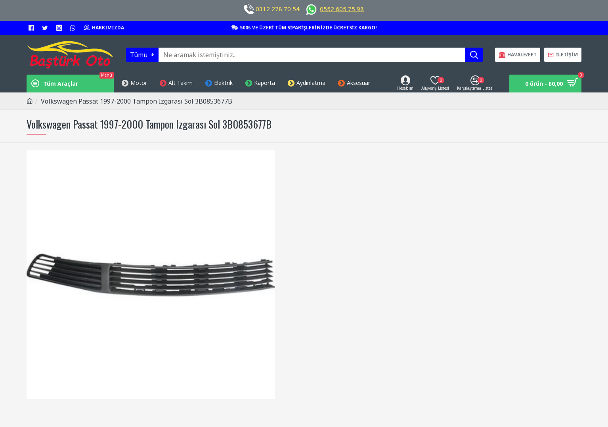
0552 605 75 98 (342, 9)
